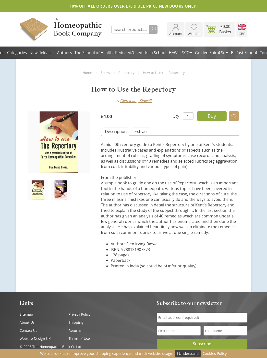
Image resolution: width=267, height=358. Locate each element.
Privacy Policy (79, 314)
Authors (64, 52)
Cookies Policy (215, 353)
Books (105, 72)
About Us (27, 322)
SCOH (187, 52)
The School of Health (93, 52)
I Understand (188, 353)
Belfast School (244, 52)
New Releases (42, 52)
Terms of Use (79, 338)
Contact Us (28, 330)
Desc (116, 131)
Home (87, 72)
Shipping (76, 322)
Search (153, 29)
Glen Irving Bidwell (136, 100)
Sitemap (26, 314)
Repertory (126, 72)
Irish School (155, 52)
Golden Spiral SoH (212, 52)
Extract (141, 131)
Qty (175, 116)
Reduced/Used (128, 52)
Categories (17, 52)
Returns (75, 330)
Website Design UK (35, 338)
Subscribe (202, 343)
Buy (212, 116)
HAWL (174, 52)
